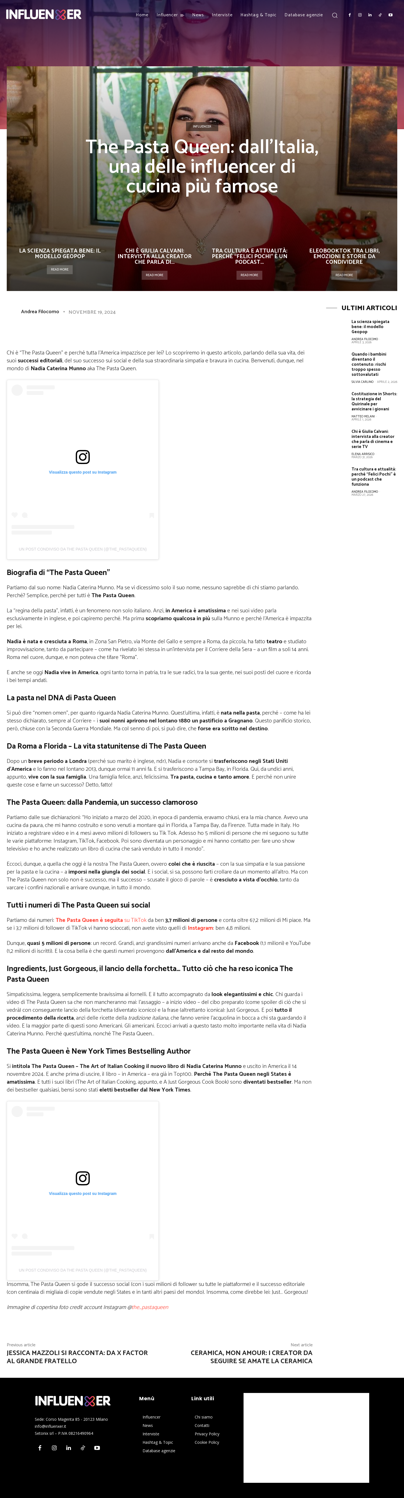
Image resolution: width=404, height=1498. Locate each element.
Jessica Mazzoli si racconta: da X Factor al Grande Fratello (77, 1357)
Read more (59, 269)
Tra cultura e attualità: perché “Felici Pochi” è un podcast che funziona (374, 477)
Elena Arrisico (363, 454)
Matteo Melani (363, 416)
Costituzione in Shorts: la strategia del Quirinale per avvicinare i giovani (374, 401)
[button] (334, 15)
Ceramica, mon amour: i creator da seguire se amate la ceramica (252, 1357)
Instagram (200, 928)
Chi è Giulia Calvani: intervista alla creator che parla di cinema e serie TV (373, 439)
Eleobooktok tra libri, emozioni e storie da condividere (344, 256)
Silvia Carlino (362, 382)
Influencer (202, 126)
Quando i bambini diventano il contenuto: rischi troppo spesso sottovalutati (369, 364)
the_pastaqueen (150, 1307)
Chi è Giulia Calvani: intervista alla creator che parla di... (155, 256)
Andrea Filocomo (40, 312)
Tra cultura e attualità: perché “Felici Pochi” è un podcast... (249, 256)
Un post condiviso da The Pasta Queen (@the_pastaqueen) (83, 549)
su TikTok (101, 920)
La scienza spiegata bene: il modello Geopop (60, 253)
